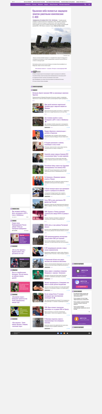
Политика (22, 328)
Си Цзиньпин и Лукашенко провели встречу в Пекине (54, 201)
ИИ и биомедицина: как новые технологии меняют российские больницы (48, 79)
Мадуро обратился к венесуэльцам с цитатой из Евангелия (55, 143)
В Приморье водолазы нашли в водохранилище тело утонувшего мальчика (54, 390)
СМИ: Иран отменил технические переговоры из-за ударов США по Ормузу (56, 377)
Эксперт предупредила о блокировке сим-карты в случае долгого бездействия (56, 341)
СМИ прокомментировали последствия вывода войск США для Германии (24, 333)
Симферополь (36, 20)
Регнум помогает (68, 4)
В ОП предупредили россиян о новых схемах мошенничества (24, 380)
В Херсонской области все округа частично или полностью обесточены (55, 306)
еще (89, 381)
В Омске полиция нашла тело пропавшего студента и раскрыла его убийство (49, 73)
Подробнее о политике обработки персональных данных (69, 402)
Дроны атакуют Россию (37, 1)
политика (14, 315)
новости (35, 90)
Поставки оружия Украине (51, 1)
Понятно (86, 402)
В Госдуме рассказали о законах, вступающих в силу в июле (23, 309)
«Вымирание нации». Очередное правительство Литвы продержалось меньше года (19, 368)
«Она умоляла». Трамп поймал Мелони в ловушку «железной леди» (20, 393)
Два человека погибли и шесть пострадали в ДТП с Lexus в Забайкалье (20, 282)
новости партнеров (37, 86)
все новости (14, 286)
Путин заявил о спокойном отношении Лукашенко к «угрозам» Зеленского (55, 330)
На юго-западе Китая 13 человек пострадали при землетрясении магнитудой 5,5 (53, 354)
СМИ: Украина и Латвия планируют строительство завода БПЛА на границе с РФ (56, 248)
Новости (31, 4)
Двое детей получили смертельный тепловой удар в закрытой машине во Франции (55, 106)
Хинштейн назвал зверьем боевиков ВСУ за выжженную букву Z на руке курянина (56, 166)
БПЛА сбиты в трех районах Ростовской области (56, 260)
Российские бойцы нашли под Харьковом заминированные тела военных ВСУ (24, 356)
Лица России (58, 4)
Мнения (44, 4)
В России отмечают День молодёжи (40, 81)
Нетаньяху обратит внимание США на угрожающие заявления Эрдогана (50, 94)
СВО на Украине (26, 1)
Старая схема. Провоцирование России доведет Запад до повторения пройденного (19, 295)
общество (14, 339)
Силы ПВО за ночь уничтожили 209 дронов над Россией (54, 236)
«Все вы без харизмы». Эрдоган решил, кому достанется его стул (19, 321)
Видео (50, 4)
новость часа (15, 278)
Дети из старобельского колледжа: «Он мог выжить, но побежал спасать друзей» (20, 344)
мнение (14, 290)
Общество (22, 304)
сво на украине (78, 361)
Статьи (38, 4)
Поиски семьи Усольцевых (66, 1)
